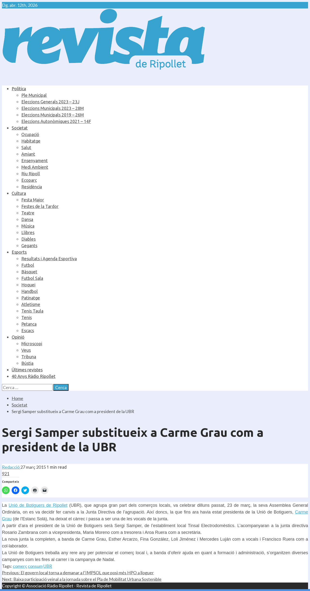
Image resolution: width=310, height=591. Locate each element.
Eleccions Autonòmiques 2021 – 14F (56, 121)
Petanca (29, 324)
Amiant (28, 154)
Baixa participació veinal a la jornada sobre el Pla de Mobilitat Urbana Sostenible (82, 579)
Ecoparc (29, 180)
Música (27, 225)
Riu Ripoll (30, 173)
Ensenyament (34, 160)
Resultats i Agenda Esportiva (49, 258)
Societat (20, 127)
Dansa (27, 219)
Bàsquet (29, 271)
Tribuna (28, 356)
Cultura (19, 193)
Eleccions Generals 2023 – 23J (50, 101)
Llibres (27, 232)
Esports (19, 252)
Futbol (27, 265)
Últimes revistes (27, 369)
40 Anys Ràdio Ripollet (33, 376)
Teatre (27, 212)
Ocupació (30, 134)
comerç (20, 566)
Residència (31, 186)
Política (19, 88)
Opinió (18, 337)
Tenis (26, 317)
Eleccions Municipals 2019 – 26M (52, 114)
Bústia (27, 363)
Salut (26, 147)
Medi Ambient (34, 167)
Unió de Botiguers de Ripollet (37, 505)
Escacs (27, 330)
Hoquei (28, 284)
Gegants (29, 245)
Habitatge (30, 140)
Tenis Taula (32, 310)
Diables (28, 239)
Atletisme (30, 304)
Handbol (29, 291)
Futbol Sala (32, 278)
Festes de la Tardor (40, 206)
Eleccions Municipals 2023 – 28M (52, 108)
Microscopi (31, 343)
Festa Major (32, 199)
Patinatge (30, 297)
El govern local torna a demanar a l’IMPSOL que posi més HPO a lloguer (78, 572)
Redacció (11, 467)
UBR (47, 566)
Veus (26, 350)
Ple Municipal (34, 95)
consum (35, 566)
